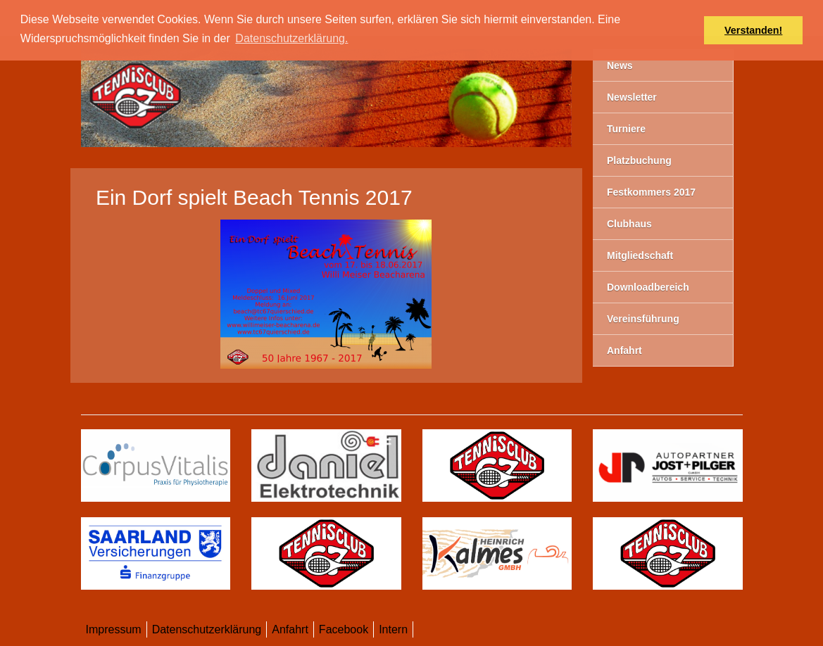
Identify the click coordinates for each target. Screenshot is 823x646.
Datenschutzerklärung (207, 629)
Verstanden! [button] (753, 30)
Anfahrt (290, 629)
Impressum (114, 629)
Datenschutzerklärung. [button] (291, 38)
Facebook (343, 629)
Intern (393, 629)
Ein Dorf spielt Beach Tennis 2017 (254, 197)
